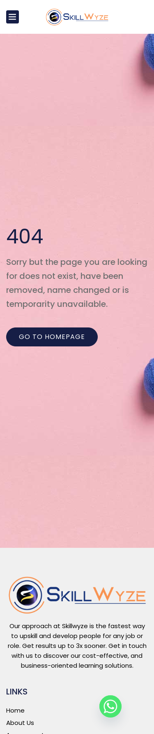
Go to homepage (52, 336)
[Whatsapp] (110, 706)
